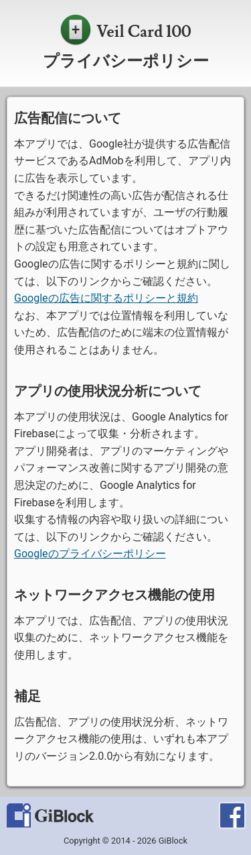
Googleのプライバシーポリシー (90, 553)
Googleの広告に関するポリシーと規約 (106, 298)
